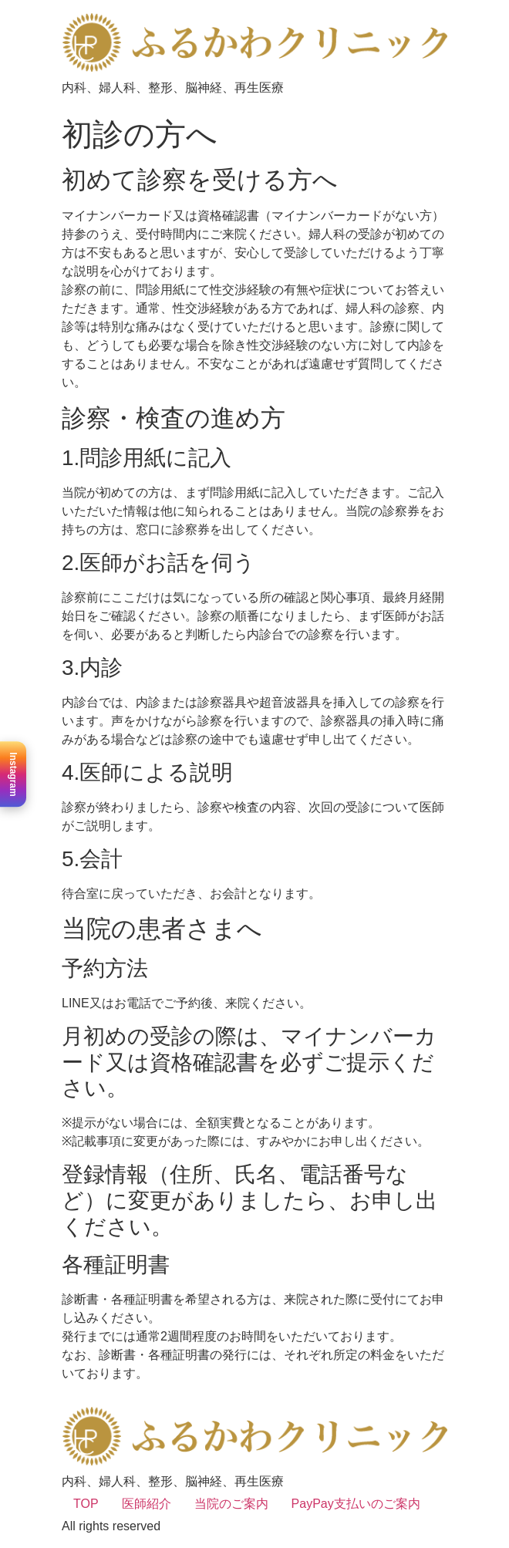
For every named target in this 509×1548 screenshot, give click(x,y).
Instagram (13, 774)
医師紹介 (146, 1503)
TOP (86, 1503)
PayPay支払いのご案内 (356, 1503)
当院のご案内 (231, 1503)
